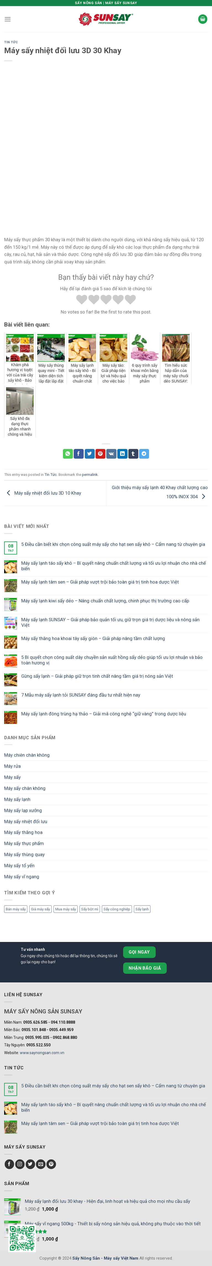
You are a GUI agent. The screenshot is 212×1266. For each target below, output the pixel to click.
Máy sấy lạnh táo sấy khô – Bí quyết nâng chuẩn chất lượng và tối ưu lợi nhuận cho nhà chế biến (113, 565)
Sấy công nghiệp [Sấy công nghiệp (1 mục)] (117, 909)
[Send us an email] (41, 1164)
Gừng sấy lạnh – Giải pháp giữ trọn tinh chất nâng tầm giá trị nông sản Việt (97, 676)
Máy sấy (12, 777)
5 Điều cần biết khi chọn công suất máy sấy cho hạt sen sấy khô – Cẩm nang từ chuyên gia (113, 544)
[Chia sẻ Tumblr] (133, 454)
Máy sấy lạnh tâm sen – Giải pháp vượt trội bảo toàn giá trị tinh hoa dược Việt (100, 582)
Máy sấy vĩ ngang (21, 876)
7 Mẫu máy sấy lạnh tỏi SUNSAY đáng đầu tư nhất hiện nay (80, 695)
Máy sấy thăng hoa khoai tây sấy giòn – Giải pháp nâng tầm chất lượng (93, 638)
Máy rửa (12, 766)
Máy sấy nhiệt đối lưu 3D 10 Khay (42, 492)
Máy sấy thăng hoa (23, 832)
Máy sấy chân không (25, 788)
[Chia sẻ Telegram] (144, 454)
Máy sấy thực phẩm (24, 843)
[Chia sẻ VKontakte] (111, 454)
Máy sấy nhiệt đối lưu (25, 821)
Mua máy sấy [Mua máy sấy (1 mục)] (65, 909)
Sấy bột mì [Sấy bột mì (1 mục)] (89, 909)
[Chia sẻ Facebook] (79, 454)
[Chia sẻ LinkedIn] (122, 454)
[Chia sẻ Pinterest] (100, 454)
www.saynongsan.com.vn (42, 1053)
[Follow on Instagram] (20, 1164)
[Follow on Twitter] (30, 1164)
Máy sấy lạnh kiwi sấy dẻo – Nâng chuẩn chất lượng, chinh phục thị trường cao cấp (105, 601)
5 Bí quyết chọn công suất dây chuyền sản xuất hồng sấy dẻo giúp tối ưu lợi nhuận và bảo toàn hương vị (112, 660)
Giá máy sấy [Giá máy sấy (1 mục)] (40, 909)
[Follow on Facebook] (9, 1164)
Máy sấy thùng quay (24, 854)
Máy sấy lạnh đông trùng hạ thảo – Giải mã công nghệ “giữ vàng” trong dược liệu (103, 714)
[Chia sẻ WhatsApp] (68, 454)
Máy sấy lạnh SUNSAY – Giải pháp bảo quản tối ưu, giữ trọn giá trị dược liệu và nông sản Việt (110, 622)
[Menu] (7, 19)
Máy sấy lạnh (17, 799)
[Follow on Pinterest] (51, 1164)
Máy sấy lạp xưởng (23, 810)
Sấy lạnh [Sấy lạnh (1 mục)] (142, 909)
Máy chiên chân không (27, 755)
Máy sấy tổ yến (19, 865)
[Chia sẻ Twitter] (90, 454)
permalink (90, 474)
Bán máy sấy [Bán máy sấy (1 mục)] (16, 909)
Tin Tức (11, 42)
